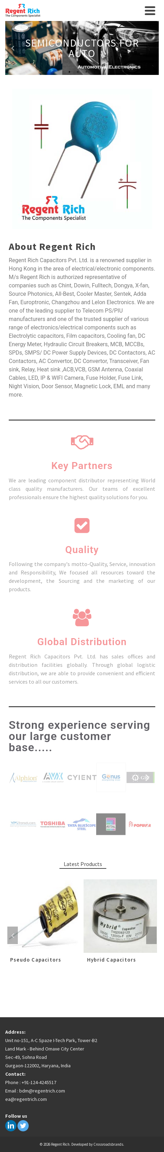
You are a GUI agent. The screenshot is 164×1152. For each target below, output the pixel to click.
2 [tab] (77, 71)
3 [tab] (86, 71)
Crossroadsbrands (108, 1144)
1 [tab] (69, 71)
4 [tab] (94, 71)
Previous (12, 48)
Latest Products (83, 863)
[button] (16, 777)
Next (151, 48)
